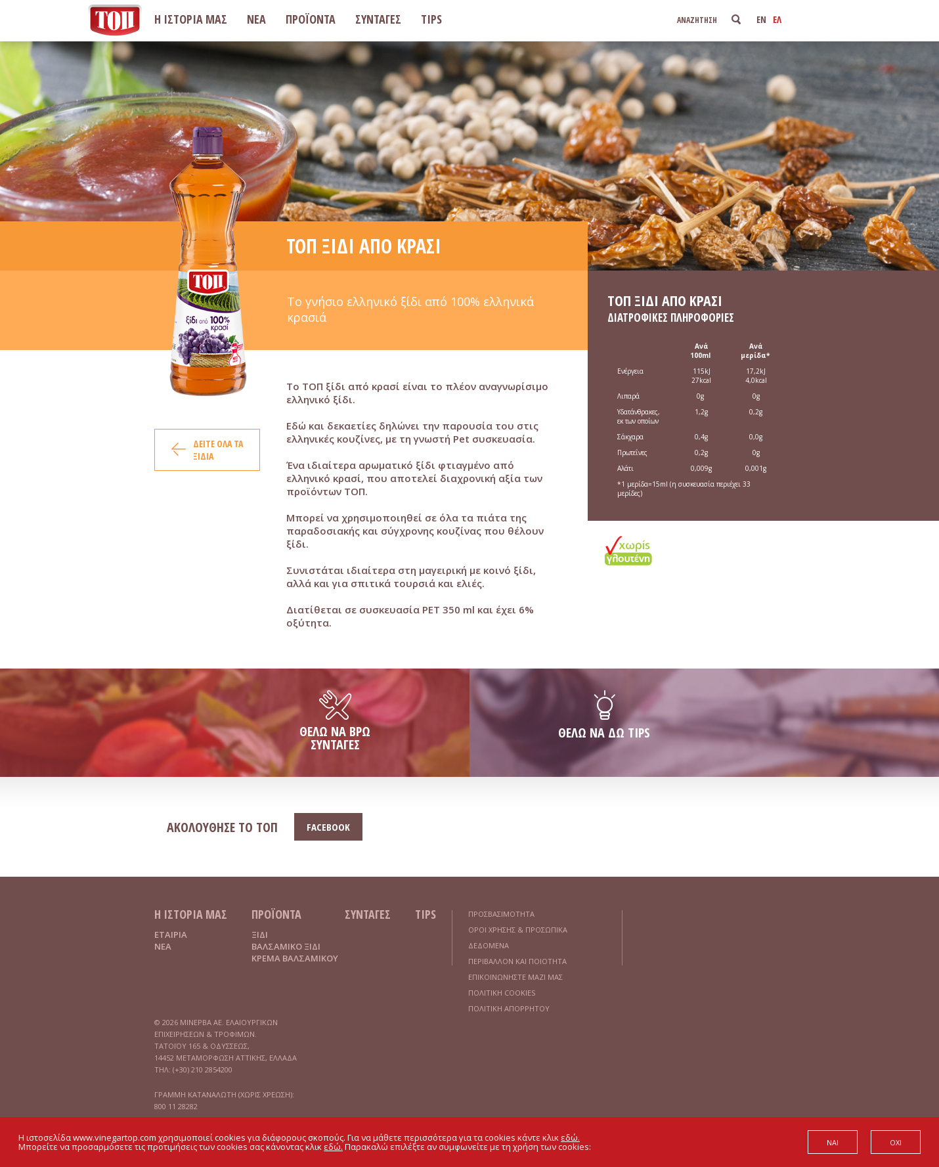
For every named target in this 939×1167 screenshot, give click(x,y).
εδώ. (570, 1137)
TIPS (431, 19)
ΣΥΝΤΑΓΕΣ (378, 19)
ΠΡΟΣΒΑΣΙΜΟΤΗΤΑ (501, 914)
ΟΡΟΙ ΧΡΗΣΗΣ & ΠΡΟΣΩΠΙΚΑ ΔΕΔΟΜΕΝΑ (517, 937)
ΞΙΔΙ (259, 934)
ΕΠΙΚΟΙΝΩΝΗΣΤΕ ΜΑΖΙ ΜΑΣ (515, 977)
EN (761, 19)
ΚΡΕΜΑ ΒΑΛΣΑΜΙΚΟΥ (294, 958)
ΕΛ (777, 19)
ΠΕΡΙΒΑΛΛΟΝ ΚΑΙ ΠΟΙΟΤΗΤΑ (517, 961)
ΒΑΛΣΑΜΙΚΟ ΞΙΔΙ (285, 946)
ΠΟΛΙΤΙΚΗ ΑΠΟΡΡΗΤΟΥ (509, 1008)
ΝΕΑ (256, 19)
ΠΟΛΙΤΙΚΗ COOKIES (501, 993)
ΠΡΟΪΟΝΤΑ (311, 19)
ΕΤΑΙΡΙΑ (170, 934)
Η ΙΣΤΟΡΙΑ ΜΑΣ (190, 19)
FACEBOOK (328, 826)
